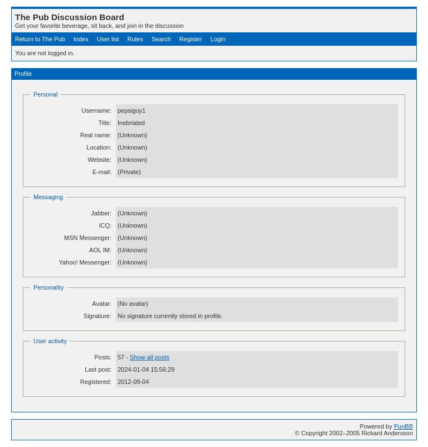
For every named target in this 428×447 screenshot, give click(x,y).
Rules (135, 39)
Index (81, 39)
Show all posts (149, 357)
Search (161, 39)
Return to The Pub (40, 39)
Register (190, 39)
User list (108, 39)
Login (218, 39)
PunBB (403, 426)
